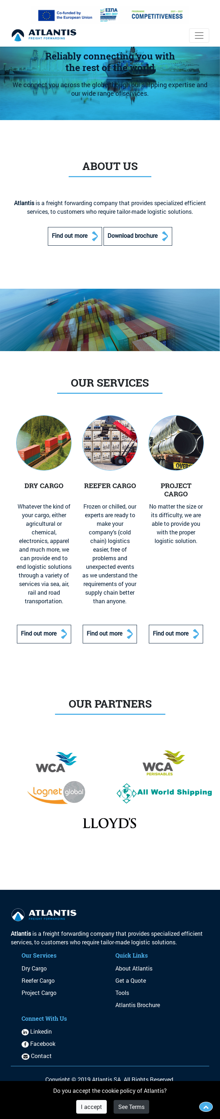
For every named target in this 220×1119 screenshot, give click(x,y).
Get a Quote (130, 980)
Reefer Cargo (38, 980)
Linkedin (37, 1031)
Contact (37, 1055)
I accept (91, 1106)
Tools (122, 992)
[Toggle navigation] (199, 35)
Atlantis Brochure (137, 1005)
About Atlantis (133, 968)
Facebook (38, 1043)
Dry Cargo (34, 968)
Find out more (75, 236)
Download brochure (137, 236)
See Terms (131, 1106)
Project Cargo (39, 992)
